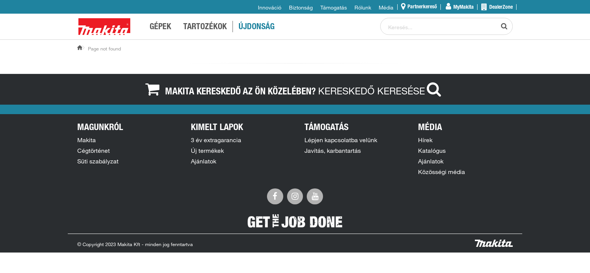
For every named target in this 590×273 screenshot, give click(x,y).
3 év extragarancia (216, 140)
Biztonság (301, 7)
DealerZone (500, 7)
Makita (86, 140)
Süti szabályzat (98, 161)
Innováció (269, 7)
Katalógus (432, 150)
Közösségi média (441, 172)
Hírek (425, 140)
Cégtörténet (93, 150)
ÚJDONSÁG (257, 27)
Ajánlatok (203, 161)
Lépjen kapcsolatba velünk (340, 140)
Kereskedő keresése (381, 91)
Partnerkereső (421, 7)
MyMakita (463, 7)
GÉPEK (160, 27)
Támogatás (333, 7)
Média (386, 7)
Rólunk (362, 7)
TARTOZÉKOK (205, 27)
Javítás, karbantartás (332, 150)
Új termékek (207, 150)
